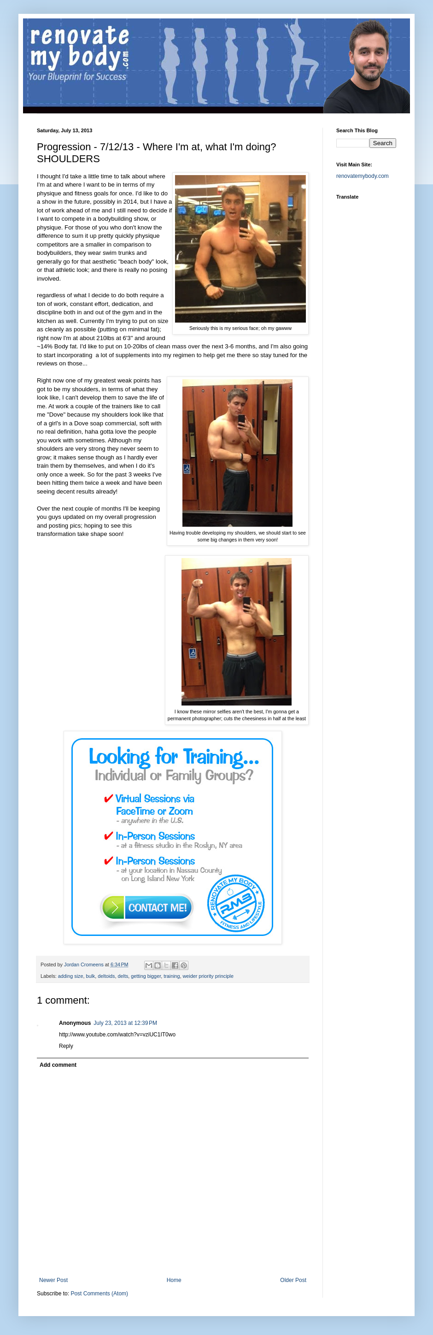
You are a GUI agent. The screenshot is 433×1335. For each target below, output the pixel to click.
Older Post (293, 1280)
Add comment (58, 1065)
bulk (90, 976)
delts (122, 976)
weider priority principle (208, 976)
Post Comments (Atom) (99, 1293)
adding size (70, 976)
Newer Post (53, 1280)
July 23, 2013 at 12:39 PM (125, 1023)
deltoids (106, 976)
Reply (66, 1046)
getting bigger (146, 976)
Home (174, 1280)
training (172, 976)
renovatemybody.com (362, 176)
